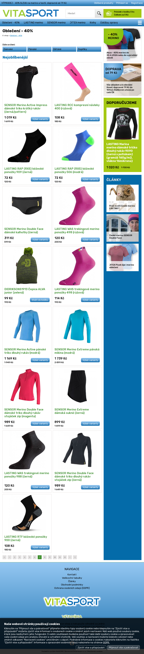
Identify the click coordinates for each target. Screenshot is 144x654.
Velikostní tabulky (72, 577)
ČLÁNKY (113, 180)
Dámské (8, 49)
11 (60, 557)
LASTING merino (33, 22)
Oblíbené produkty (103, 3)
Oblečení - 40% (11, 22)
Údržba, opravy (109, 22)
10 (55, 557)
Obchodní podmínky (72, 584)
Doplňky (82, 49)
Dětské (57, 49)
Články (72, 581)
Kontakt (72, 574)
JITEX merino (78, 22)
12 (65, 557)
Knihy (93, 22)
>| (75, 557)
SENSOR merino (56, 22)
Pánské (32, 49)
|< (4, 557)
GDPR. (106, 642)
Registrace (137, 3)
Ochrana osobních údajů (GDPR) (72, 588)
